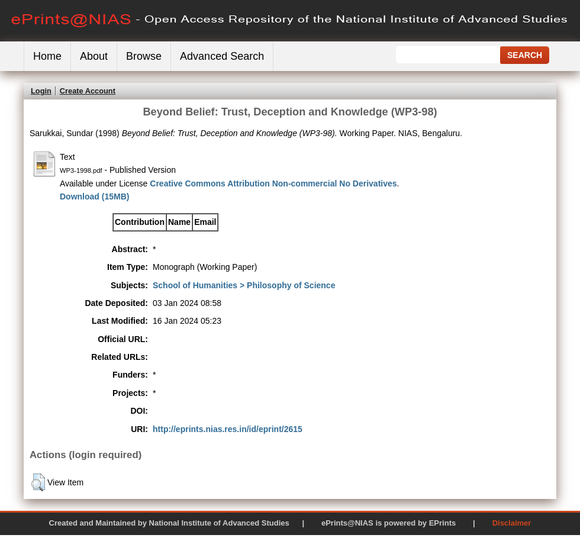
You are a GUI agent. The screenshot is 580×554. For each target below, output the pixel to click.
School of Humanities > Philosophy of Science (244, 285)
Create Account (87, 90)
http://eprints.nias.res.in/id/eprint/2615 (227, 429)
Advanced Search (222, 56)
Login (41, 90)
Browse (144, 56)
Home (47, 56)
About (94, 56)
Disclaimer (511, 522)
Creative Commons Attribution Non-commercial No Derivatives (273, 183)
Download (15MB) (94, 196)
